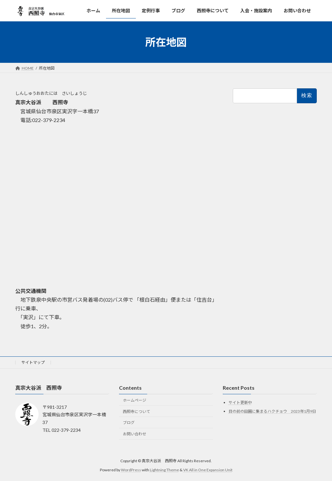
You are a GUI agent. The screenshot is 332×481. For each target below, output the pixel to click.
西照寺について (136, 411)
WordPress (131, 469)
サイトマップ (33, 362)
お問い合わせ (134, 433)
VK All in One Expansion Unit (207, 469)
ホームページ (134, 400)
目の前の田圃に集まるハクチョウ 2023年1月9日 (272, 411)
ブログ (129, 422)
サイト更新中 (240, 402)
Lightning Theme (164, 469)
